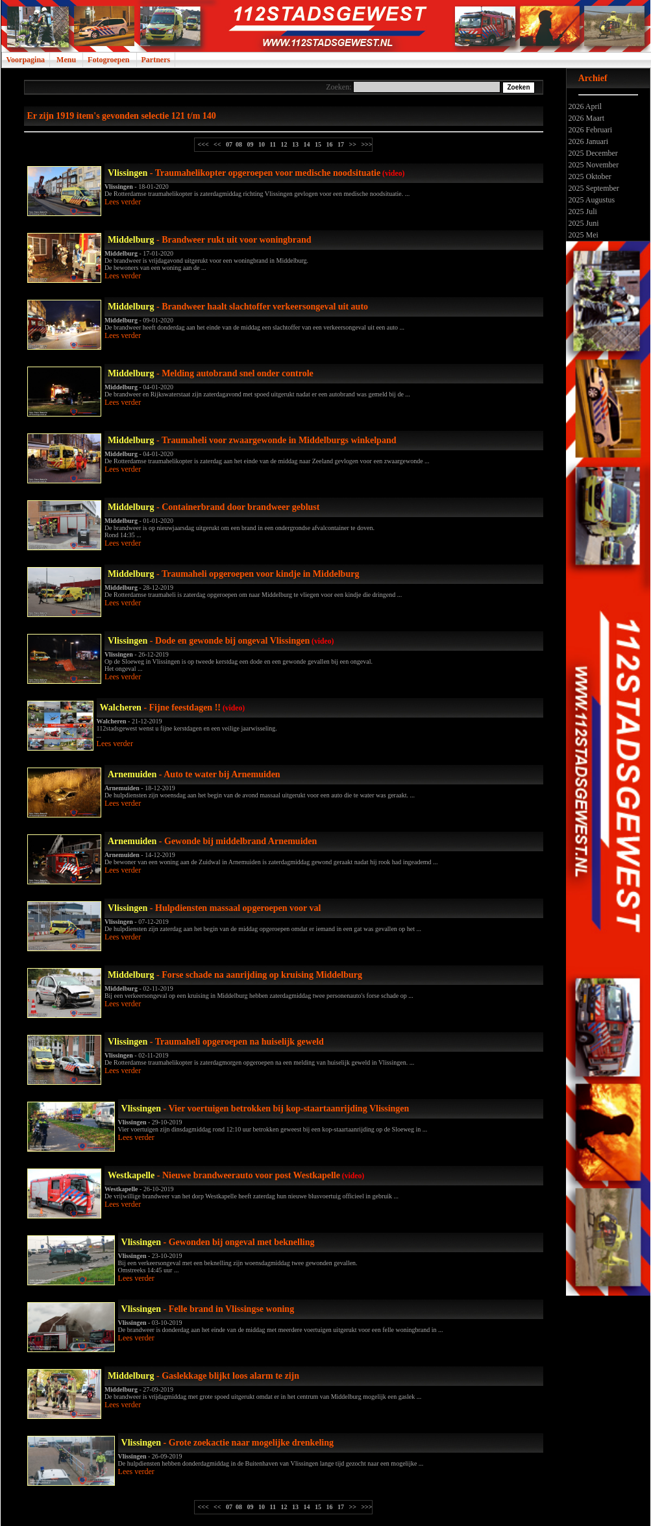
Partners (156, 59)
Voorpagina (25, 59)
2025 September (593, 188)
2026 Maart (586, 118)
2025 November (593, 164)
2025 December (592, 153)
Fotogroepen (108, 59)
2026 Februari (590, 129)
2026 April (584, 106)
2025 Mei (582, 234)
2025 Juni (583, 223)
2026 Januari (588, 141)
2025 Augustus (591, 199)
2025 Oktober (589, 176)
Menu (66, 59)
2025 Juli (582, 211)
